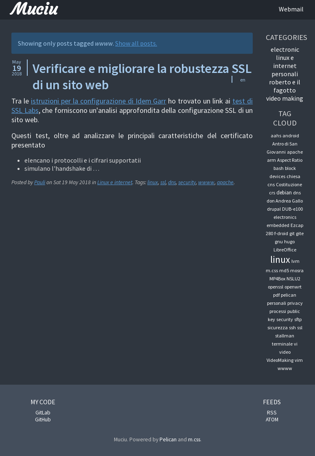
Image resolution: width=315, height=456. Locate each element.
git (292, 233)
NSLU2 (293, 278)
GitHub (43, 419)
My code (43, 402)
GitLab (42, 412)
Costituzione (289, 184)
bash (278, 168)
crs (272, 192)
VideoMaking (280, 360)
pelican (288, 295)
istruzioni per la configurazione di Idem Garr (98, 101)
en (242, 80)
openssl (275, 287)
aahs (276, 135)
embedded (278, 225)
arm (271, 160)
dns (172, 182)
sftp (298, 319)
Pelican (168, 439)
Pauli (39, 182)
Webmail (291, 9)
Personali (284, 74)
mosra (297, 270)
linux (152, 182)
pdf (276, 295)
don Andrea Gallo (285, 201)
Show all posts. (136, 43)
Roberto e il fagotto (284, 86)
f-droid (281, 233)
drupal (274, 209)
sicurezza (277, 327)
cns (271, 184)
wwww (206, 182)
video (285, 352)
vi (296, 344)
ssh (292, 327)
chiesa (293, 176)
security (187, 182)
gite (300, 233)
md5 (284, 270)
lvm (295, 261)
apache (225, 182)
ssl (163, 182)
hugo (289, 241)
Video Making (284, 98)
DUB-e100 (292, 209)
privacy (295, 303)
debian (284, 192)
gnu (279, 241)
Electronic (285, 49)
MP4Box (277, 278)
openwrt (293, 287)
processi (277, 311)
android (290, 135)
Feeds (272, 402)
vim (299, 360)
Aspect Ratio (289, 160)
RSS (272, 412)
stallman (284, 336)
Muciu (34, 9)
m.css (272, 270)
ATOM (272, 419)
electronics (284, 217)
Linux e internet (114, 182)
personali (276, 303)
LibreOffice (284, 250)
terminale (282, 344)
